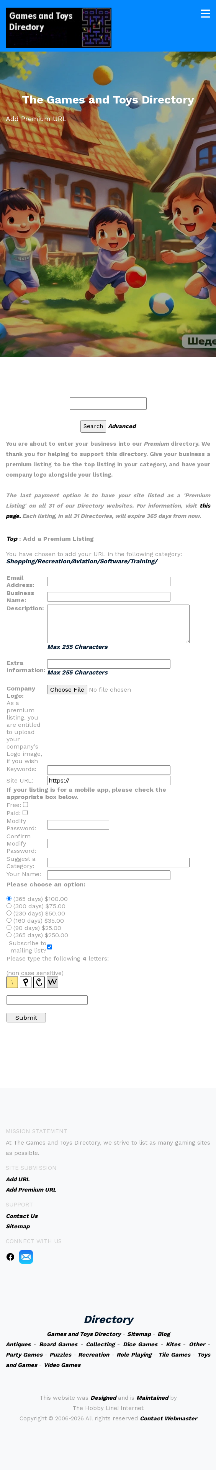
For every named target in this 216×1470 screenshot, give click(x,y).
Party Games (24, 1354)
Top (11, 538)
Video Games (62, 1365)
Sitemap (139, 1334)
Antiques (18, 1344)
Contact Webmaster (168, 1418)
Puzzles (60, 1354)
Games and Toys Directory (84, 1334)
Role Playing (133, 1354)
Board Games (58, 1344)
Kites (173, 1344)
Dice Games (140, 1344)
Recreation (93, 1354)
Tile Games (174, 1354)
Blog (163, 1334)
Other (197, 1344)
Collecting (100, 1344)
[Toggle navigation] (205, 10)
